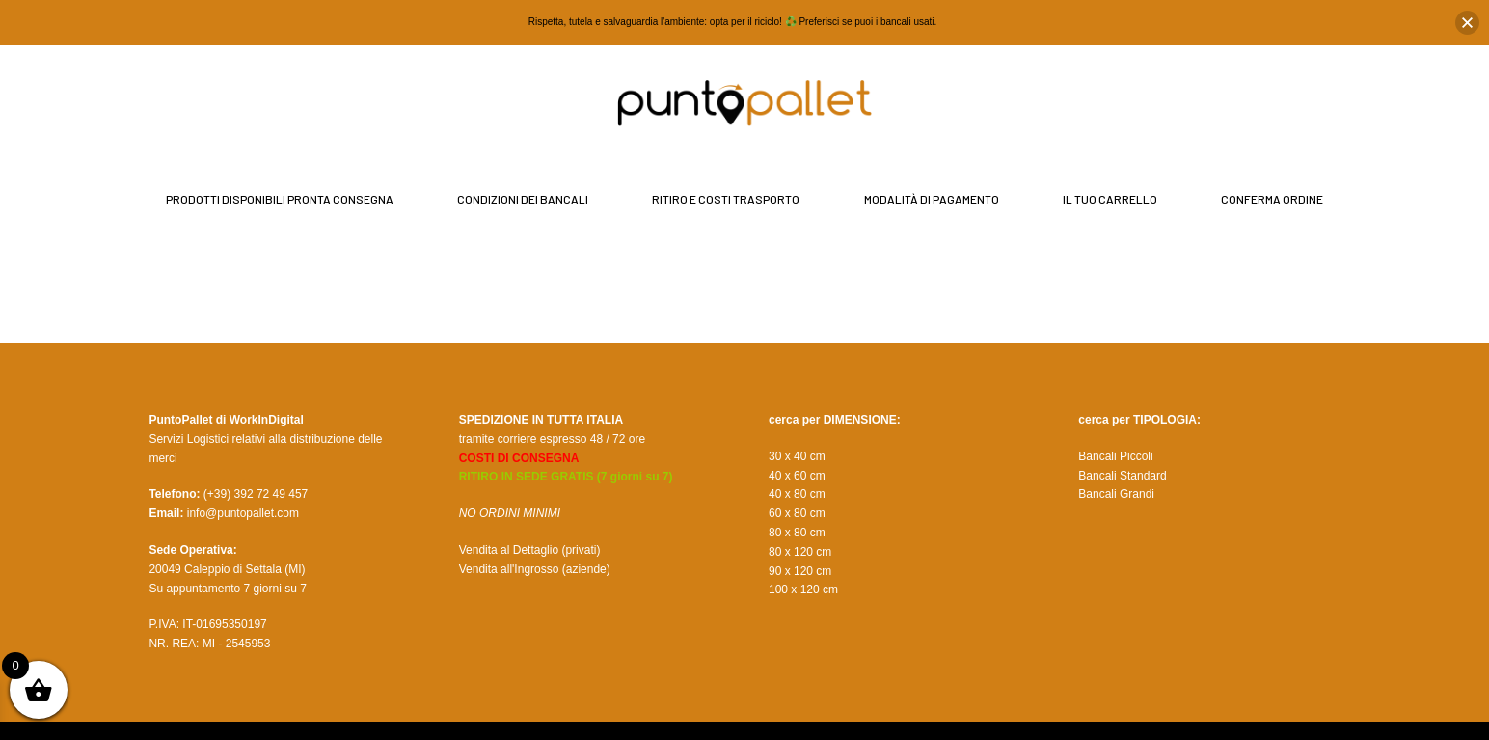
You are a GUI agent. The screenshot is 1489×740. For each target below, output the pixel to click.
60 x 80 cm (797, 513)
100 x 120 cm (803, 589)
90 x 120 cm (800, 571)
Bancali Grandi (1116, 494)
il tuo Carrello (1110, 199)
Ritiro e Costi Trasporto (725, 199)
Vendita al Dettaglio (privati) (530, 550)
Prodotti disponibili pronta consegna (279, 199)
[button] (1467, 23)
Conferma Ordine (1272, 199)
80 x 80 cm (797, 532)
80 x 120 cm (800, 552)
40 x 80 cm (797, 494)
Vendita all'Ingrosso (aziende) (534, 569)
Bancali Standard (1122, 475)
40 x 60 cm (797, 475)
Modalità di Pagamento (931, 199)
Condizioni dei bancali (522, 199)
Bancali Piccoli (1115, 456)
